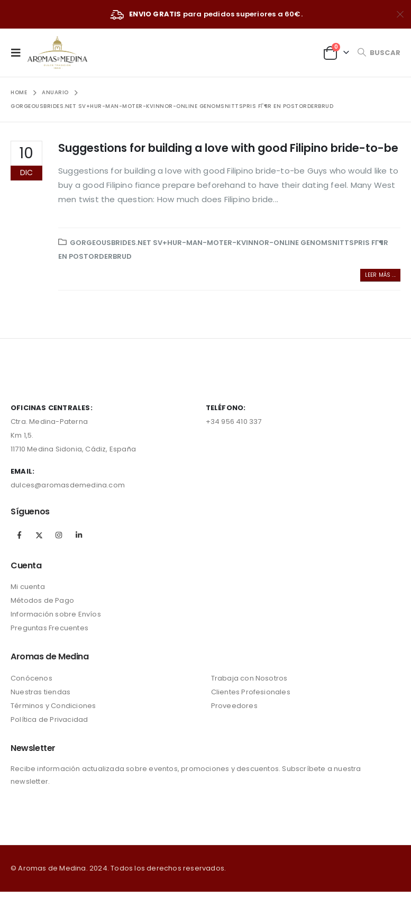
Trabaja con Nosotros (249, 678)
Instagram (59, 535)
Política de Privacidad (49, 719)
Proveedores (234, 706)
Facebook (20, 535)
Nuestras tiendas (40, 692)
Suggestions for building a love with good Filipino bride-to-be (228, 148)
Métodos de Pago (42, 600)
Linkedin (79, 535)
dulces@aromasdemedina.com (68, 485)
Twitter (39, 535)
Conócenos (31, 678)
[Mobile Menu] (19, 52)
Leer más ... (380, 275)
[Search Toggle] (378, 53)
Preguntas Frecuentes (49, 628)
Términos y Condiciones (53, 706)
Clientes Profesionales (250, 692)
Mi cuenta (28, 587)
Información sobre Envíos (56, 614)
